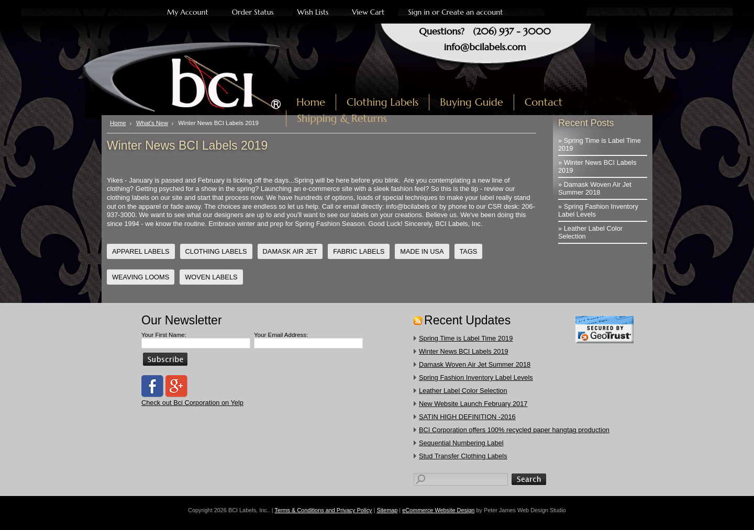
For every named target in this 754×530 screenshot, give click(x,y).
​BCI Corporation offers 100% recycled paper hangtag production (514, 430)
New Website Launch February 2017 (473, 404)
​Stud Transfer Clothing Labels (463, 456)
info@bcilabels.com (485, 47)
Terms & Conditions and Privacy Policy (323, 510)
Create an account (472, 12)
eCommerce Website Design (438, 510)
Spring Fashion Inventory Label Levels (476, 377)
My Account (187, 12)
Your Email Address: (281, 335)
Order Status (253, 12)
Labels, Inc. (198, 77)
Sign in (418, 12)
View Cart (368, 12)
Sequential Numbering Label (461, 443)
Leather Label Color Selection (463, 390)
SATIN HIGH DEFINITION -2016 (467, 417)
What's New (152, 123)
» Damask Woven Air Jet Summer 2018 (594, 188)
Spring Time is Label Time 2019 (466, 338)
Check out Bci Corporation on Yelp (192, 403)
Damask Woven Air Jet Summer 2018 (474, 364)
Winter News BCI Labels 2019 (463, 351)
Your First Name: (163, 335)
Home (118, 123)
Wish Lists (313, 12)
